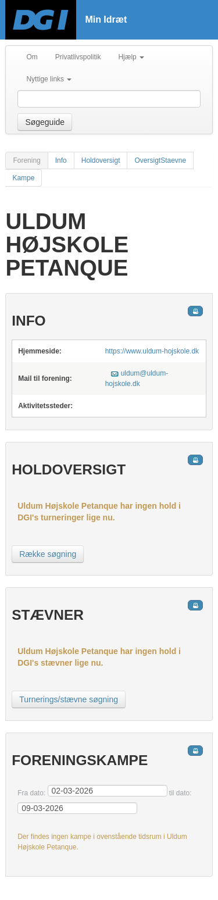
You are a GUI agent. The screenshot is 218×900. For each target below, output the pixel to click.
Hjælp (131, 57)
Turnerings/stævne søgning (68, 699)
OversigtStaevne (160, 160)
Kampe (23, 178)
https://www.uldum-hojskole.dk (152, 351)
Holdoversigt (100, 160)
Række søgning (47, 554)
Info (61, 160)
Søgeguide (45, 122)
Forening (26, 160)
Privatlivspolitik (78, 57)
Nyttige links (49, 79)
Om (31, 57)
